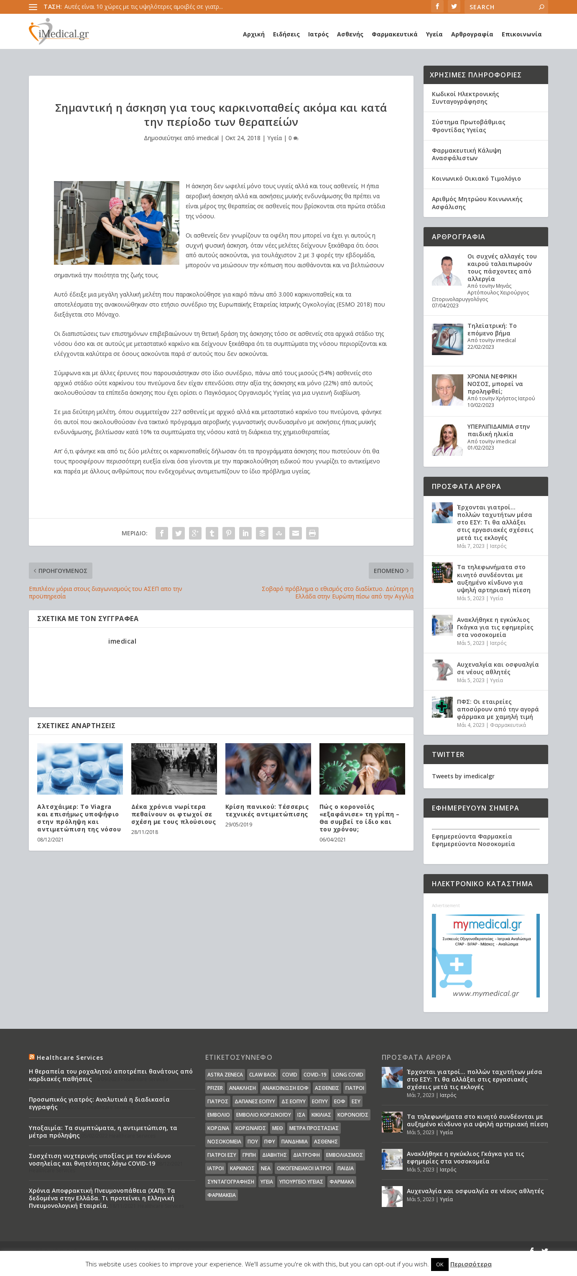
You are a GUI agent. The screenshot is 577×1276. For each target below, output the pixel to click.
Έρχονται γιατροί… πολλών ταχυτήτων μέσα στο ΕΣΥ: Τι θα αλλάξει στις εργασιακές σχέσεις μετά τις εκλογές (495, 522)
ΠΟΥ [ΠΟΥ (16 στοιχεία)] (253, 1141)
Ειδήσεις (286, 34)
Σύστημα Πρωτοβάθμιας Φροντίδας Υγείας (469, 125)
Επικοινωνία (522, 34)
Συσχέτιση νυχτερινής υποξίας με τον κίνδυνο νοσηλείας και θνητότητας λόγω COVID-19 (100, 1159)
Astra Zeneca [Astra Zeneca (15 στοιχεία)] (225, 1074)
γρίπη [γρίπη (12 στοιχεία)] (249, 1154)
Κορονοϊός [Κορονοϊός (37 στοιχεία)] (352, 1114)
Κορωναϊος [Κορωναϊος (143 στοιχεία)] (250, 1128)
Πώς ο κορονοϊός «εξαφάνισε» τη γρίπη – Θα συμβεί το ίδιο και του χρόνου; (359, 818)
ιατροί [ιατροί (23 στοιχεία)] (215, 1168)
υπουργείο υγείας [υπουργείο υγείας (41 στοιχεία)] (301, 1181)
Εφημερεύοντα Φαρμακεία (472, 836)
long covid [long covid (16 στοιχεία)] (348, 1074)
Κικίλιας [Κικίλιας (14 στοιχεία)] (321, 1114)
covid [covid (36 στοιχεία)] (289, 1074)
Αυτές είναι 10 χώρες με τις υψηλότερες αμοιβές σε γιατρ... (143, 6)
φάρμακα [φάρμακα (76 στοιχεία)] (341, 1181)
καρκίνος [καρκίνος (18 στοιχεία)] (242, 1168)
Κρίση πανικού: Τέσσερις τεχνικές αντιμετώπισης (267, 810)
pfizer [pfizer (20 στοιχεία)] (215, 1088)
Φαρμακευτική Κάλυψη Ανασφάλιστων (466, 154)
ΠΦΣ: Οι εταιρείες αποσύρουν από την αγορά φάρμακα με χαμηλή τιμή (498, 709)
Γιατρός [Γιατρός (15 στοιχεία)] (217, 1101)
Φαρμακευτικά (395, 34)
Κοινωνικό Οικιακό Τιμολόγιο (476, 178)
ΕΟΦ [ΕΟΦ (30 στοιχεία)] (339, 1101)
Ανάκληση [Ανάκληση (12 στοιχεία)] (242, 1088)
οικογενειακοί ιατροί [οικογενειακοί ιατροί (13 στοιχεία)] (304, 1168)
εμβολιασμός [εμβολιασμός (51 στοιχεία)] (344, 1154)
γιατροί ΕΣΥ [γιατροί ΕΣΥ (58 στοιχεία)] (221, 1154)
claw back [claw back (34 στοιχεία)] (262, 1074)
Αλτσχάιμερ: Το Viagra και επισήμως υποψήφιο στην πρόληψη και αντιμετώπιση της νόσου (79, 818)
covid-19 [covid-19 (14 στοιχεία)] (315, 1074)
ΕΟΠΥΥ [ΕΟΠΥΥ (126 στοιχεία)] (320, 1101)
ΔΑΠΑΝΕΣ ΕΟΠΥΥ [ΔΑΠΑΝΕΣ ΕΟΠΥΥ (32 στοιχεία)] (255, 1101)
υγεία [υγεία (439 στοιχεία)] (266, 1181)
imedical (208, 138)
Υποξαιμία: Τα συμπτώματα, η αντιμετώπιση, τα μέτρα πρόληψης (103, 1131)
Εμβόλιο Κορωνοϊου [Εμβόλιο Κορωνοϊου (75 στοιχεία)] (263, 1114)
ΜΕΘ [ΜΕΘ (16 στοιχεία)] (277, 1128)
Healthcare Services (70, 1057)
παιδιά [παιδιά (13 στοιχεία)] (345, 1168)
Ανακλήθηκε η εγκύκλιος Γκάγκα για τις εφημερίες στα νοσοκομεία (495, 627)
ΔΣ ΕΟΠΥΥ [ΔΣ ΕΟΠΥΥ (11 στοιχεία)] (293, 1101)
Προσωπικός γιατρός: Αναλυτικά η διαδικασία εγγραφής (99, 1103)
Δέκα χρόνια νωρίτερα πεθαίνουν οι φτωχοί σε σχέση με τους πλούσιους (173, 814)
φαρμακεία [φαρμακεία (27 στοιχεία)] (221, 1195)
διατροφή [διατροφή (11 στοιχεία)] (306, 1154)
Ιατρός (318, 34)
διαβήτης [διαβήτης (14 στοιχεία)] (274, 1154)
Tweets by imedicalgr (463, 776)
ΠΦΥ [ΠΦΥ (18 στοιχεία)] (269, 1141)
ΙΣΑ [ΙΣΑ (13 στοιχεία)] (301, 1114)
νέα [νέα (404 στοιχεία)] (266, 1168)
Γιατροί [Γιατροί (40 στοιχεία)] (354, 1088)
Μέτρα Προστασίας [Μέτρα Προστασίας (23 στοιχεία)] (314, 1128)
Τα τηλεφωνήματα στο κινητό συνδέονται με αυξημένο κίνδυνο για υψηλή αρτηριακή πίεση (494, 578)
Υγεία (434, 34)
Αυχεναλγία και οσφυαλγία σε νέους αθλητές (498, 668)
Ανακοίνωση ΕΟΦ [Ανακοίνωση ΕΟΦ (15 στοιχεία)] (285, 1088)
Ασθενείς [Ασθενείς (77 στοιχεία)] (327, 1088)
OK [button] (440, 1264)
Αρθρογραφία (472, 34)
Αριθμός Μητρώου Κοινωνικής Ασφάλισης (477, 202)
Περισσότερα (471, 1264)
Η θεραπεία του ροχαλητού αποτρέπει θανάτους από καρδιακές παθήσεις (111, 1075)
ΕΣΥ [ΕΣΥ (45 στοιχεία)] (356, 1101)
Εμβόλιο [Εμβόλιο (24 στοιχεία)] (218, 1114)
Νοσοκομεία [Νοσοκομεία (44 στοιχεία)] (224, 1141)
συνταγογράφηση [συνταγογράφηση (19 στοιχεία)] (230, 1181)
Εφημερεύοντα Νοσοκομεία (473, 844)
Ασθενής (350, 34)
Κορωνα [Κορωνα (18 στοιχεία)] (218, 1128)
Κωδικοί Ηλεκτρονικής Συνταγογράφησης (465, 97)
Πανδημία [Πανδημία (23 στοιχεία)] (294, 1141)
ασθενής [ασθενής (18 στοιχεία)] (326, 1141)
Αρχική (254, 34)
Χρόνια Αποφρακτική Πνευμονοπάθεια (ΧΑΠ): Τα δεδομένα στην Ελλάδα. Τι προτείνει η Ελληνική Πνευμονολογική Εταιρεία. (102, 1198)
